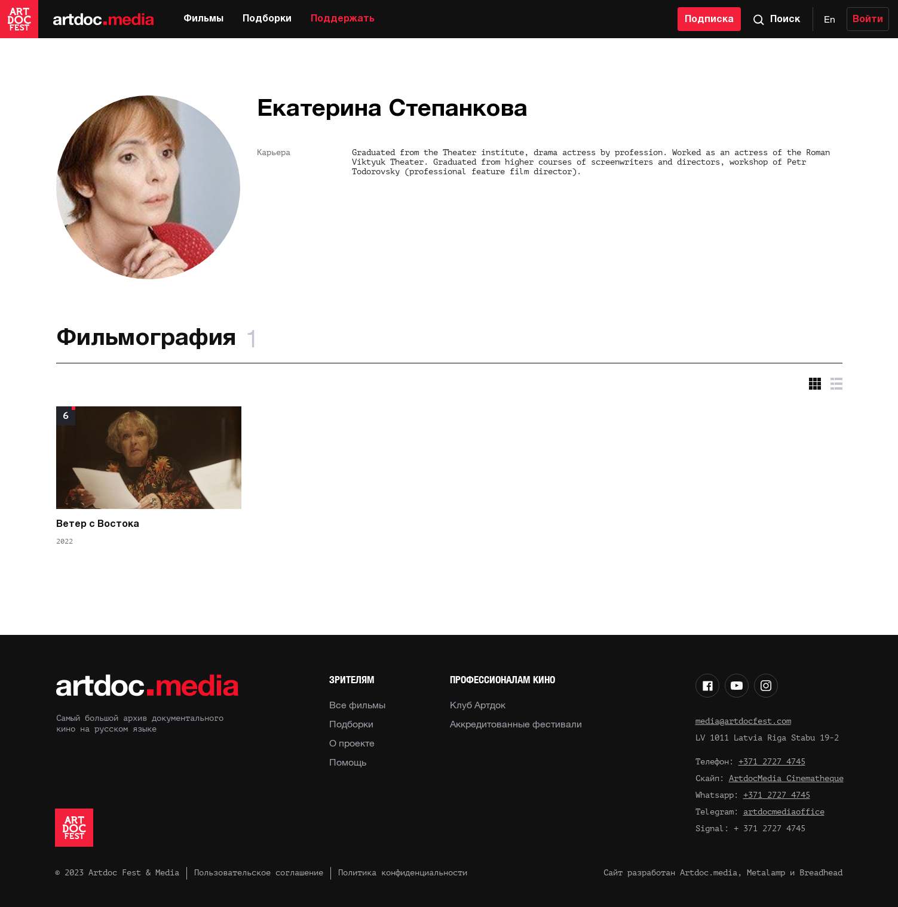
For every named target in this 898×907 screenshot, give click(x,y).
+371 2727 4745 (771, 761)
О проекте (352, 743)
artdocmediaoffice (784, 811)
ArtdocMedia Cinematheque (786, 778)
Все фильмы (357, 704)
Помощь (347, 762)
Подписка (709, 20)
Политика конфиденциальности (402, 872)
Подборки (267, 19)
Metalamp (766, 872)
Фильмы (203, 19)
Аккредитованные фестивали (516, 724)
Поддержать (343, 19)
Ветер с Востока (97, 524)
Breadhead (820, 872)
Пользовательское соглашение (258, 872)
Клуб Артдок (477, 704)
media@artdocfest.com (743, 721)
